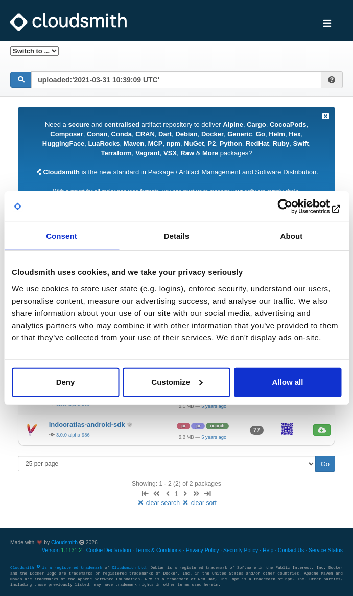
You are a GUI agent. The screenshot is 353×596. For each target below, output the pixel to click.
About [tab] (291, 236)
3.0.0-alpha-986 (73, 435)
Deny (65, 381)
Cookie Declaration (108, 550)
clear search (158, 503)
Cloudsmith (64, 542)
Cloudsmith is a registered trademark (57, 567)
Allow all (287, 381)
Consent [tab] (61, 236)
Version (62, 550)
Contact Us (291, 550)
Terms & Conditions (158, 550)
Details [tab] (177, 236)
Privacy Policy (202, 550)
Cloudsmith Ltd (129, 567)
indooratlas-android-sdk (88, 424)
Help (268, 550)
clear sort (199, 503)
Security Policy (240, 550)
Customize (176, 381)
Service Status (326, 550)
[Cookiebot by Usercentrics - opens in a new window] (296, 206)
